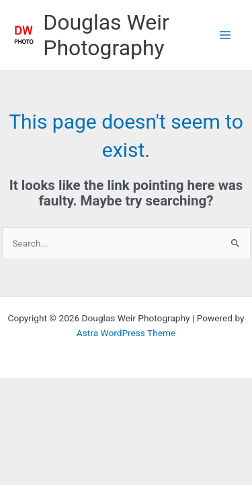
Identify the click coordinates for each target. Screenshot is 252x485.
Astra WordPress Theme (126, 332)
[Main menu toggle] (225, 35)
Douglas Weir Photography (106, 35)
